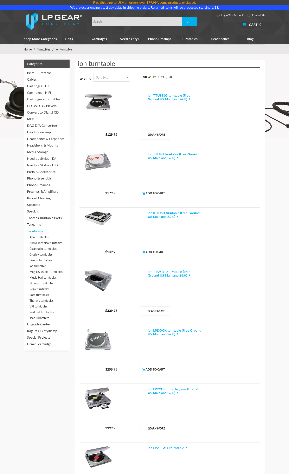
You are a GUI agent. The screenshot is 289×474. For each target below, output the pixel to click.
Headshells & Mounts (42, 145)
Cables (32, 79)
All (171, 77)
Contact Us (256, 15)
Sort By (85, 79)
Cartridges (99, 39)
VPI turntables (38, 306)
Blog (250, 39)
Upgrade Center (38, 324)
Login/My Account (230, 15)
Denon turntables (41, 260)
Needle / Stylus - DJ (41, 158)
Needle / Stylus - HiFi (42, 165)
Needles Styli (129, 39)
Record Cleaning (39, 198)
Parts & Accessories (41, 172)
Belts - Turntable (39, 73)
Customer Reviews (209, 425)
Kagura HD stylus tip (42, 331)
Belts (69, 39)
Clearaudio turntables (43, 248)
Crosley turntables (41, 254)
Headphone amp (39, 132)
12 (154, 77)
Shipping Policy (207, 419)
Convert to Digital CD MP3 (43, 115)
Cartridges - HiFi (39, 92)
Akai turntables (39, 237)
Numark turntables (41, 283)
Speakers (33, 204)
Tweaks (162, 437)
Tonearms (34, 224)
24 (163, 77)
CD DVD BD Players (42, 106)
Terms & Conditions (210, 402)
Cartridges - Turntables (43, 99)
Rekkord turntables (42, 312)
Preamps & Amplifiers (42, 191)
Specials (33, 211)
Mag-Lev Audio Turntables (46, 271)
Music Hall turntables (43, 277)
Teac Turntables (39, 318)
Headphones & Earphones (45, 139)
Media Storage (37, 152)
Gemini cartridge (39, 344)
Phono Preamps (159, 39)
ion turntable (38, 266)
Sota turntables (39, 295)
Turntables (190, 39)
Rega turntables (39, 289)
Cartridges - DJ (38, 86)
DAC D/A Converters (42, 125)
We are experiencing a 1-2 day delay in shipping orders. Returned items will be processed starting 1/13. (144, 7)
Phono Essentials (39, 178)
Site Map (203, 414)
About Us (204, 396)
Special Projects (38, 337)
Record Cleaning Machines (174, 408)
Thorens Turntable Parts (44, 218)
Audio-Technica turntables (46, 243)
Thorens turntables (41, 300)
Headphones (220, 39)
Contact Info (206, 408)
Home (28, 49)
